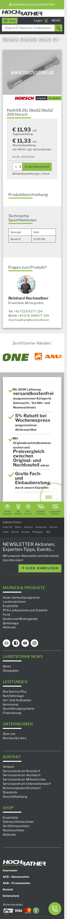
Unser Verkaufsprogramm (21, 597)
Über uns (9, 734)
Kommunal (10, 704)
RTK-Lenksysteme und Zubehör (25, 610)
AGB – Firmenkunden (16, 883)
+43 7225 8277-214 (28, 311)
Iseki (6, 531)
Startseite (10, 40)
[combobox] (32, 27)
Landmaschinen (14, 601)
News (7, 666)
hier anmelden (39, 568)
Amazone (41, 526)
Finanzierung (12, 713)
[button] (6, 912)
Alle (48, 531)
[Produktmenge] (17, 167)
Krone (53, 526)
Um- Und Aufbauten (17, 700)
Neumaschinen (13, 830)
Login (38, 20)
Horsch (45, 40)
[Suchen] (58, 27)
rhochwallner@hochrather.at (28, 320)
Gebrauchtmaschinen (18, 821)
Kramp (26, 531)
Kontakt (8, 889)
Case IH (7, 526)
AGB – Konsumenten (16, 876)
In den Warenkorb (37, 166)
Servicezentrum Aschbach (21, 775)
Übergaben (11, 670)
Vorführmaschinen (16, 826)
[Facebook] (16, 643)
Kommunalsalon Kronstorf (22, 788)
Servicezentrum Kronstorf (21, 771)
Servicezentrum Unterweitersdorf (27, 784)
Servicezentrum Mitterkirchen (24, 779)
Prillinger (37, 531)
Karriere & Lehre (14, 738)
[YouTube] (25, 643)
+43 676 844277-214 (33, 315)
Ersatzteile (28, 40)
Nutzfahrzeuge (13, 696)
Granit (15, 531)
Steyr (18, 526)
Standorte (10, 792)
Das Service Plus (15, 691)
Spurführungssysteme (18, 708)
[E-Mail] (6, 643)
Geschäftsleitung (15, 796)
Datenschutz (11, 895)
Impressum (10, 870)
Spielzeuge (11, 623)
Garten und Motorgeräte (20, 619)
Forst (6, 614)
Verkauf (8, 767)
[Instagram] (34, 643)
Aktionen (9, 627)
